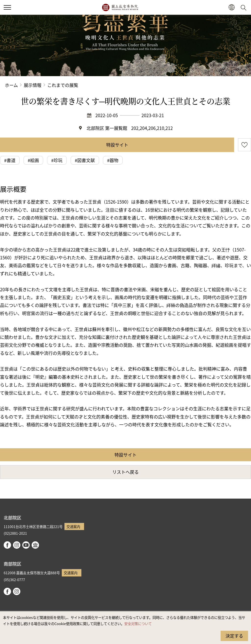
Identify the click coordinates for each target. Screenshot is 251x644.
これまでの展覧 (62, 85)
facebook (7, 545)
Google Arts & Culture (35, 545)
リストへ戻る (125, 472)
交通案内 (73, 526)
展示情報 (32, 85)
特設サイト (117, 144)
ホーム (11, 85)
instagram (16, 545)
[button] (7, 7)
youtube (26, 545)
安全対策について (138, 623)
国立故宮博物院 (120, 7)
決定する (234, 635)
